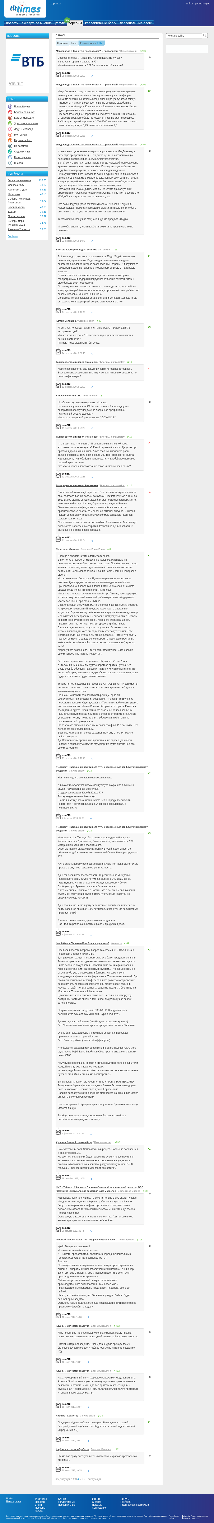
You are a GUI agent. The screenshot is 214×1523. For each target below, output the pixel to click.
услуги (60, 23)
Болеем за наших (24, 112)
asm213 (62, 35)
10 (130, 362)
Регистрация (13, 1501)
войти (189, 3)
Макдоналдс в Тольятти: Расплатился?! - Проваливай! (87, 51)
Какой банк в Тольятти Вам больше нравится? (82, 943)
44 (127, 943)
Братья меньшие (24, 117)
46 (100, 321)
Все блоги (13, 236)
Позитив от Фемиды (67, 549)
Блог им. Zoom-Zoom (93, 549)
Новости (40, 1501)
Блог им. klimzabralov (112, 362)
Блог (74, 43)
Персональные (66, 1504)
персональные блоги (136, 23)
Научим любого (23, 140)
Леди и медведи (23, 129)
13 (90, 770)
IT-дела (18, 162)
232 (118, 1142)
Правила (97, 1504)
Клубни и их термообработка (72, 1326)
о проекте (55, 3)
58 (146, 1191)
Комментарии (88, 43)
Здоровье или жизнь (26, 123)
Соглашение (99, 1507)
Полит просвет (22, 157)
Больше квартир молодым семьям (76, 249)
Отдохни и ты (22, 151)
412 (118, 1326)
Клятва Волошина (66, 321)
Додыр (12, 211)
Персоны (40, 1507)
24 (101, 1415)
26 (116, 249)
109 (144, 51)
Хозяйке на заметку (67, 1415)
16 (140, 1239)
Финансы (116, 943)
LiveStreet (195, 1518)
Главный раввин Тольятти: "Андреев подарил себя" (86, 1239)
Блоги (38, 1504)
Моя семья (20, 134)
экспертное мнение (37, 23)
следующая (94, 1479)
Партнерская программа (134, 1504)
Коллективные (66, 1501)
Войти (9, 1498)
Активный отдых (17, 189)
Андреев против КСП (68, 395)
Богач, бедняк (22, 106)
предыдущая (63, 1479)
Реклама (125, 1501)
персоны (75, 23)
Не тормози (21, 146)
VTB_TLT (16, 84)
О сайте (96, 1501)
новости (12, 23)
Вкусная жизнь (16, 207)
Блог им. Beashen (101, 1326)
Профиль (62, 43)
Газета (38, 1510)
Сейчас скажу (16, 185)
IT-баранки (14, 194)
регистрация (202, 3)
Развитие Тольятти (19, 229)
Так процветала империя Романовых (77, 362)
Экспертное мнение (19, 180)
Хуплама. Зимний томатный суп (74, 1142)
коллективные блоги (101, 23)
